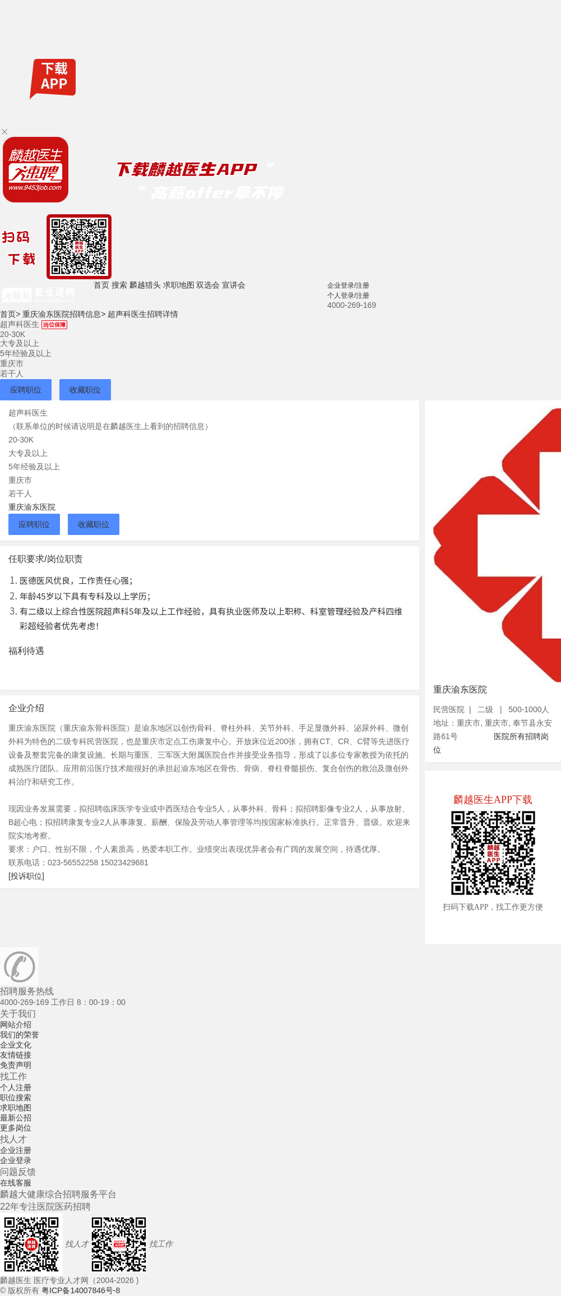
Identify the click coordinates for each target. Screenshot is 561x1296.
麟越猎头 (145, 284)
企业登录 (15, 1160)
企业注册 (15, 1150)
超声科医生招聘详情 (143, 314)
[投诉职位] (26, 875)
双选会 (208, 284)
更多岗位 (15, 1127)
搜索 (119, 284)
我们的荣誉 (19, 1034)
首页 (101, 284)
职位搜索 (15, 1097)
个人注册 (15, 1087)
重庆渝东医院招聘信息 (63, 314)
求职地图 (178, 284)
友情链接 (15, 1054)
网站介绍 (15, 1024)
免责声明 (15, 1064)
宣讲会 (233, 284)
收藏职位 (85, 389)
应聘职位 (25, 389)
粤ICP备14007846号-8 (80, 1290)
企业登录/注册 (348, 285)
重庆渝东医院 (31, 506)
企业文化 (15, 1044)
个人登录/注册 (348, 295)
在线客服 (15, 1182)
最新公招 (15, 1117)
